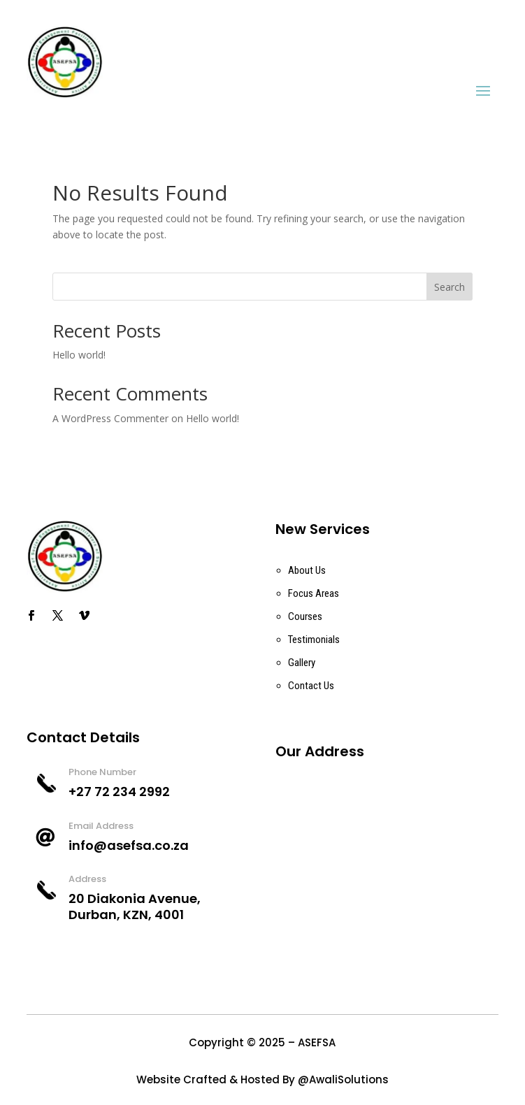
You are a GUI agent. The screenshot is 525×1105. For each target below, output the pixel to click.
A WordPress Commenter (110, 418)
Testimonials (314, 639)
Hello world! (79, 354)
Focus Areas (313, 593)
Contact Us (311, 685)
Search (449, 287)
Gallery (301, 662)
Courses (305, 616)
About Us (307, 570)
